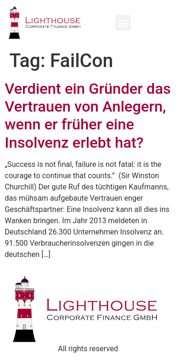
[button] (123, 22)
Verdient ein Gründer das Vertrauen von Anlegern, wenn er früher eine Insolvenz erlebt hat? (88, 115)
